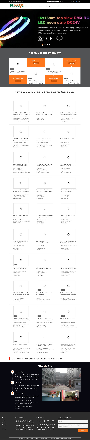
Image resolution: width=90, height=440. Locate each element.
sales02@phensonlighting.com (17, 1)
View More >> (18, 408)
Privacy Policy (22, 438)
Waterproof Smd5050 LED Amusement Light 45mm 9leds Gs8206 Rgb (43, 242)
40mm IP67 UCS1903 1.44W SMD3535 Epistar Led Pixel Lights (43, 267)
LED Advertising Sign (71, 60)
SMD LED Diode (40, 417)
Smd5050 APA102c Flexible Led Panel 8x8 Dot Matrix (54, 72)
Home (27, 6)
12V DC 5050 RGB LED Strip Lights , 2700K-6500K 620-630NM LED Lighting (25, 421)
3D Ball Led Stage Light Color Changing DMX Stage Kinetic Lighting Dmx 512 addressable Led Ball (36, 82)
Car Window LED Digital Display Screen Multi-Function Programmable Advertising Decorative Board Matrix (44, 319)
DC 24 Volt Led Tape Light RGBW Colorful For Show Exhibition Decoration (25, 428)
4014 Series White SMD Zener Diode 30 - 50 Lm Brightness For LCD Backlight (46, 425)
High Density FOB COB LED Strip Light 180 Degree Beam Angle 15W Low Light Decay (68, 267)
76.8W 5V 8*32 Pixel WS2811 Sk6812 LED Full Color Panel (68, 216)
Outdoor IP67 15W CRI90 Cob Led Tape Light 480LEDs (20, 242)
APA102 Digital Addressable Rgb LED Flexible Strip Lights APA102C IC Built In (21, 113)
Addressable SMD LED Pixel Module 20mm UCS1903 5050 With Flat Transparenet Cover (44, 165)
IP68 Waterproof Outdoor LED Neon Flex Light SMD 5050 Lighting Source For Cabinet (21, 190)
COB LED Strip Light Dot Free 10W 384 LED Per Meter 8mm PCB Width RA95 (21, 293)
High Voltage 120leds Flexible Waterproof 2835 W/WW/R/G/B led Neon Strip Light (67, 165)
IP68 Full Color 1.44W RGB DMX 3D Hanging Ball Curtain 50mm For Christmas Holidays (20, 267)
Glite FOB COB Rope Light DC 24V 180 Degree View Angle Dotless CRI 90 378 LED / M (20, 319)
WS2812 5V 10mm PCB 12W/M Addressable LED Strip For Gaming (18, 72)
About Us (41, 6)
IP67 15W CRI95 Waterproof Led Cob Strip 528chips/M (44, 293)
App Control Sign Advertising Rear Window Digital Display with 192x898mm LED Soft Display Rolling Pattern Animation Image (72, 82)
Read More (18, 80)
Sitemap (4, 429)
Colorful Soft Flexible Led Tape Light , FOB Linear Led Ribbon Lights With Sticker (68, 113)
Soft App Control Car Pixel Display (20, 344)
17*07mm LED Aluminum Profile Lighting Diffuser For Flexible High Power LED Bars (44, 358)
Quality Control (58, 6)
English (79, 1)
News (3, 426)
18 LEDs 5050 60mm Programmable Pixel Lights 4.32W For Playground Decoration (44, 216)
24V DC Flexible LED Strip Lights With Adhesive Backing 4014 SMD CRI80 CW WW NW (25, 424)
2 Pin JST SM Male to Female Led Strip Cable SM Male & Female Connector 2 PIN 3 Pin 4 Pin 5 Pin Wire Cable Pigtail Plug (21, 216)
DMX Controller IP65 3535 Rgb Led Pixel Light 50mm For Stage (68, 242)
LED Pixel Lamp (36, 60)
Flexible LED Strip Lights (20, 417)
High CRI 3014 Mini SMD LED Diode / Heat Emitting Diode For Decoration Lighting (45, 421)
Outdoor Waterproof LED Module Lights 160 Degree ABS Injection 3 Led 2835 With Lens (20, 165)
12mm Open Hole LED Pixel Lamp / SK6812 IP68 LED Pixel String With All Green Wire (44, 113)
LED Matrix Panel (53, 78)
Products (33, 6)
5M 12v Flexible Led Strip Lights (67, 138)
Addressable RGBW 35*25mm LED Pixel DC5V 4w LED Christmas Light (68, 344)
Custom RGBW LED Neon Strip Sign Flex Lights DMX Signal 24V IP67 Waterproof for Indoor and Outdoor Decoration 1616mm (44, 344)
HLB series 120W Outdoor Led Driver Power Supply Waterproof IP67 (68, 190)
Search (61, 1)
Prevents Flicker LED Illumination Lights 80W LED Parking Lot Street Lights (44, 190)
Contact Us (67, 6)
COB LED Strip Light (18, 78)
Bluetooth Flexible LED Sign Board (67, 318)
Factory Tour (49, 6)
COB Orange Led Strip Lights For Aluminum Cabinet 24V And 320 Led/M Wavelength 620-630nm (43, 139)
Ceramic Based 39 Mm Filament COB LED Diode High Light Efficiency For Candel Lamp (45, 428)
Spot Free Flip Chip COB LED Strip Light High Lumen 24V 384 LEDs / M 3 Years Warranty (21, 139)
